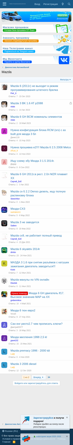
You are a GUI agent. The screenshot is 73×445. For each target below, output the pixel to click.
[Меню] (4, 4)
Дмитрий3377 (17, 327)
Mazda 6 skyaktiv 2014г (25, 249)
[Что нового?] (62, 4)
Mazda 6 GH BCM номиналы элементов (36, 116)
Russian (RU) (10, 431)
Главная (6, 442)
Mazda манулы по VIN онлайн (30, 279)
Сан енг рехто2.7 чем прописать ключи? (36, 323)
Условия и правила (11, 439)
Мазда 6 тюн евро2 (23, 310)
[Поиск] (69, 4)
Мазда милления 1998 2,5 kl (29, 337)
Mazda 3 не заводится (25, 222)
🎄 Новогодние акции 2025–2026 (47, 436)
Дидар (13, 164)
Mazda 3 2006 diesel (23, 364)
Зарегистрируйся (43, 418)
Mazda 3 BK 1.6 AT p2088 (27, 103)
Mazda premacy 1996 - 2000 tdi (30, 350)
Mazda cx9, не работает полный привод (36, 235)
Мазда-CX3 (18, 208)
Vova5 (13, 314)
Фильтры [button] (64, 79)
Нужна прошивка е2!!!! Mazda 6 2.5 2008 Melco (41, 147)
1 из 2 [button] (26, 377)
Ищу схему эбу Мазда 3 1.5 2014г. (32, 160)
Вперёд (38, 377)
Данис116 (15, 137)
